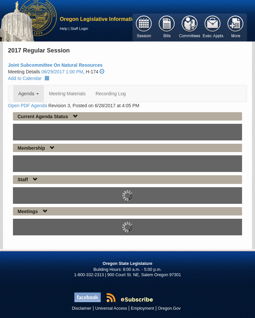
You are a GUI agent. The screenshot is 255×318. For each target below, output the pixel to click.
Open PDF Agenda (27, 105)
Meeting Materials (67, 93)
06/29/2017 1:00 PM (62, 71)
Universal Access (111, 308)
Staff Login (79, 29)
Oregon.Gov (169, 308)
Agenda (28, 93)
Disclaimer (82, 308)
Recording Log (111, 93)
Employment (142, 308)
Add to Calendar (28, 78)
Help (63, 29)
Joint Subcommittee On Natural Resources (55, 65)
